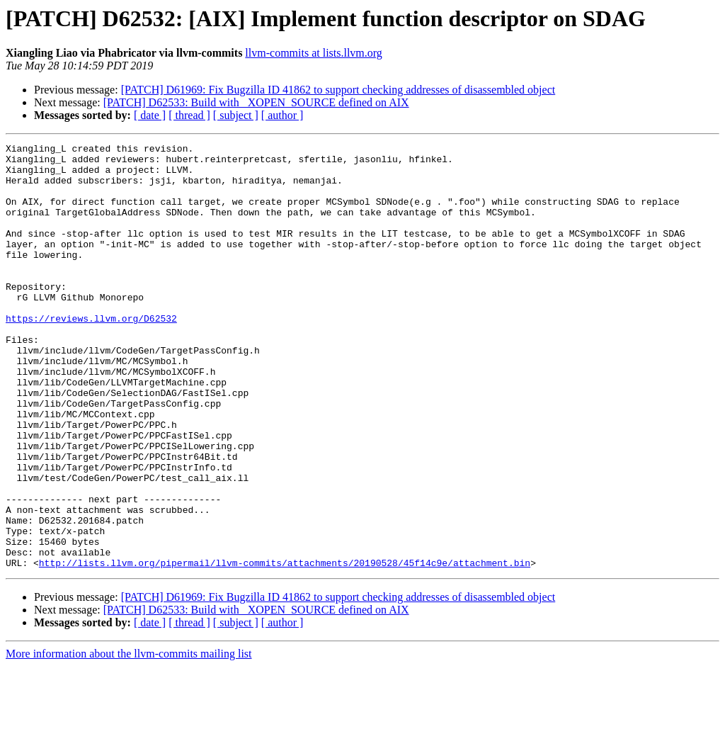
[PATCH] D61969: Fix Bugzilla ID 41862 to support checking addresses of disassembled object (338, 90)
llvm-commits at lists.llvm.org (313, 53)
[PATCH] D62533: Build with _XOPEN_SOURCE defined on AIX (256, 102)
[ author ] (282, 115)
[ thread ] (189, 115)
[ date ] (150, 115)
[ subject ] (235, 115)
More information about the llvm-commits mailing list (129, 739)
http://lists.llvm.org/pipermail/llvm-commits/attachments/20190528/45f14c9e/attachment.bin (284, 647)
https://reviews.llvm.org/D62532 (91, 354)
